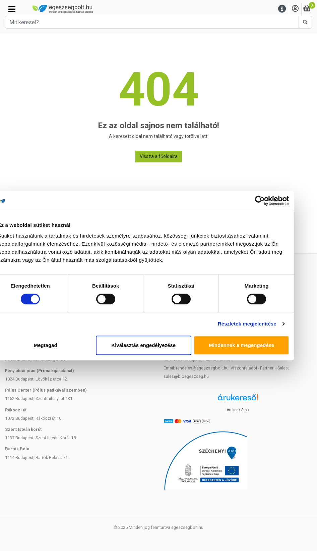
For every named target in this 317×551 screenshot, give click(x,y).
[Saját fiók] (295, 8)
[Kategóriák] (12, 9)
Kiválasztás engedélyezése (158, 345)
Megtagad (60, 345)
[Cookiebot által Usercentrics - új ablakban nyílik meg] (275, 201)
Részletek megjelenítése (262, 324)
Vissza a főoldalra (159, 156)
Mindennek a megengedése (256, 345)
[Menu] (282, 9)
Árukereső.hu (238, 410)
